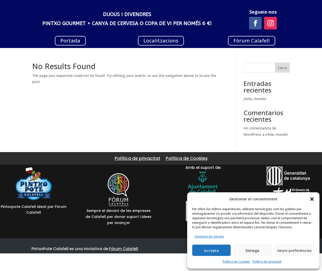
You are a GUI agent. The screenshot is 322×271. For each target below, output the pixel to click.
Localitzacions (160, 40)
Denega (252, 250)
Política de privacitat (267, 261)
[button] (311, 199)
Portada (70, 40)
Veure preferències (294, 250)
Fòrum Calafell (251, 40)
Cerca (282, 67)
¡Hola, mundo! (255, 98)
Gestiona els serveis (209, 236)
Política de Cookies (236, 261)
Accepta (211, 250)
